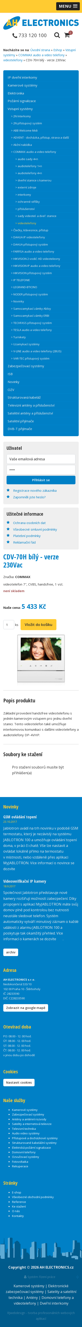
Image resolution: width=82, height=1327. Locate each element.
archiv (10, 952)
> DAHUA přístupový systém (29, 244)
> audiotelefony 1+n (28, 166)
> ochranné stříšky (27, 202)
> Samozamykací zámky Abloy (31, 309)
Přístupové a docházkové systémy (35, 1138)
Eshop (57, 50)
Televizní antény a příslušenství (31, 405)
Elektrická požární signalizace (31, 1148)
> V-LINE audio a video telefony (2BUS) (36, 351)
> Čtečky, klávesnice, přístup (29, 230)
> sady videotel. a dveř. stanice (35, 216)
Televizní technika (24, 1129)
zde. (19, 868)
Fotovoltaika (20, 1162)
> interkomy (23, 195)
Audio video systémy (26, 1133)
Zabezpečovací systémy (26, 366)
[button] (68, 6)
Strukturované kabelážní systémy (34, 1143)
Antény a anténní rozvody (29, 1119)
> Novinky (17, 301)
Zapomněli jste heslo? (29, 497)
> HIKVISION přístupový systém (31, 273)
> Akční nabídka (21, 145)
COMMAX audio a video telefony (41, 55)
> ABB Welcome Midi (24, 130)
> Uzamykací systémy (25, 344)
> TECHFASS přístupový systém (31, 323)
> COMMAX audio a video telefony (33, 152)
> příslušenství (25, 209)
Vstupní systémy (20, 109)
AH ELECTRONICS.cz (57, 1267)
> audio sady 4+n (26, 159)
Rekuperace (20, 1166)
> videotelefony (25, 223)
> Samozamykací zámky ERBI (30, 316)
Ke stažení (19, 1206)
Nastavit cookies (19, 1082)
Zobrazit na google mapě (25, 1008)
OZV (11, 389)
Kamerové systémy (22, 85)
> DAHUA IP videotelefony (28, 237)
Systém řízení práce (39, 1277)
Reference (19, 1202)
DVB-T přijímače (20, 429)
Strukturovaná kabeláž (24, 397)
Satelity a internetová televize (32, 1124)
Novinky (13, 382)
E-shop (16, 1192)
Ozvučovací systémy (25, 1157)
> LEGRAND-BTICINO (24, 287)
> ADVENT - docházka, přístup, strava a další (40, 137)
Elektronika (16, 93)
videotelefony (13, 60)
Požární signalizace (22, 101)
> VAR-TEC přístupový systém (30, 358)
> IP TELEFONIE (20, 280)
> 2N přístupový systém (26, 123)
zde (60, 938)
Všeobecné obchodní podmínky (33, 1197)
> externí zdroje (25, 187)
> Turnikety (18, 337)
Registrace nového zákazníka (35, 490)
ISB (10, 374)
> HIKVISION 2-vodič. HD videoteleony (35, 259)
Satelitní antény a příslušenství (30, 413)
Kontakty (18, 1216)
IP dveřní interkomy (22, 77)
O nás (16, 1211)
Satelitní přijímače (21, 421)
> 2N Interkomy (21, 116)
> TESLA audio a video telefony (31, 330)
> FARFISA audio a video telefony (32, 251)
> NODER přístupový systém (29, 294)
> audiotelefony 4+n (28, 173)
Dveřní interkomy (54, 1303)
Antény (32, 1297)
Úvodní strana (40, 50)
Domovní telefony (24, 1152)
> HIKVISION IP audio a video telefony (35, 266)
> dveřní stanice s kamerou (33, 180)
